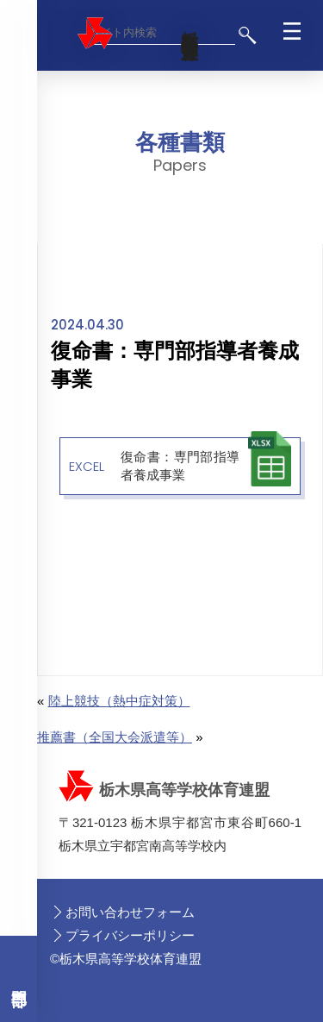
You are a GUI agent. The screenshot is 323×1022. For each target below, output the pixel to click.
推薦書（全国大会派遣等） (114, 737)
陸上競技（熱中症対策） (119, 700)
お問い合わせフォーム (130, 912)
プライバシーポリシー (130, 935)
